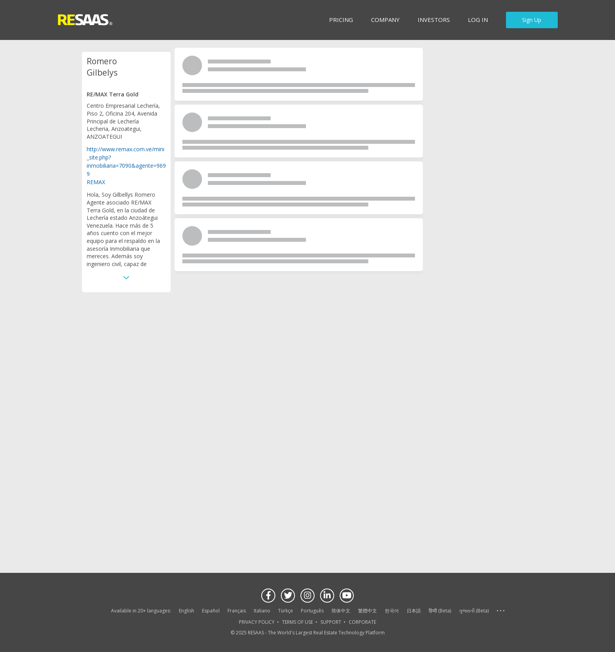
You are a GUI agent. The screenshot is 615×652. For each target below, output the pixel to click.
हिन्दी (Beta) (440, 610)
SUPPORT (330, 622)
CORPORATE (362, 622)
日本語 (414, 610)
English (186, 610)
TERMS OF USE (297, 622)
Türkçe (285, 610)
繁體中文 (367, 610)
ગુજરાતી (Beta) (474, 610)
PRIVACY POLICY (257, 622)
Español (211, 610)
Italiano (262, 610)
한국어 (392, 610)
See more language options (500, 611)
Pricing (341, 20)
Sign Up (531, 20)
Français (236, 610)
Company (385, 20)
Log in (478, 20)
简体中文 (340, 610)
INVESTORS (434, 20)
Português (312, 610)
